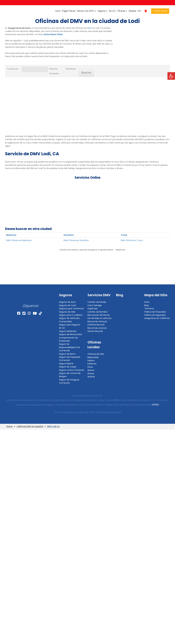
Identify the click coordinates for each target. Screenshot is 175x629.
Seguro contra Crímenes (71, 370)
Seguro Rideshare (68, 331)
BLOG (112, 11)
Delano (91, 360)
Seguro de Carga (67, 366)
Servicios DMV (99, 295)
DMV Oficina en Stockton (76, 240)
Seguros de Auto (67, 302)
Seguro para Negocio (69, 324)
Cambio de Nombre (97, 311)
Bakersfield (93, 357)
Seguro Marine (66, 363)
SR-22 (62, 328)
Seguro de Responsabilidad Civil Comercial (69, 347)
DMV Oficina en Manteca (19, 240)
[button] (171, 76)
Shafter (91, 376)
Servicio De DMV (86, 11)
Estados (132, 11)
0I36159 (155, 404)
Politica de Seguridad (154, 315)
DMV (89, 28)
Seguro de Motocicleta (70, 334)
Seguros (102, 11)
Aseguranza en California (157, 318)
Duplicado (93, 308)
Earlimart (92, 363)
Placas (91, 373)
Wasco (91, 370)
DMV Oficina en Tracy (132, 240)
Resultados (71, 69)
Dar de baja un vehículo (100, 318)
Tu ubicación (13, 69)
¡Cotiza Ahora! (160, 11)
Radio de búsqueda (54, 71)
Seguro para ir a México (71, 315)
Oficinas (122, 11)
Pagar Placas (68, 11)
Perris (90, 367)
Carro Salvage (95, 305)
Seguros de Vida (67, 311)
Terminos (149, 308)
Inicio (57, 11)
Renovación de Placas (99, 315)
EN (139, 11)
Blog (119, 295)
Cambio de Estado (97, 302)
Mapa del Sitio (155, 295)
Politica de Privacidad (155, 311)
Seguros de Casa (67, 305)
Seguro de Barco (67, 353)
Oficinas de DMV (96, 354)
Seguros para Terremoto (71, 308)
